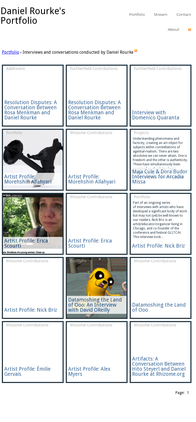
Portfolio (10, 52)
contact (183, 14)
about (173, 29)
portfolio (137, 14)
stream (161, 14)
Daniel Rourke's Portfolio (33, 15)
